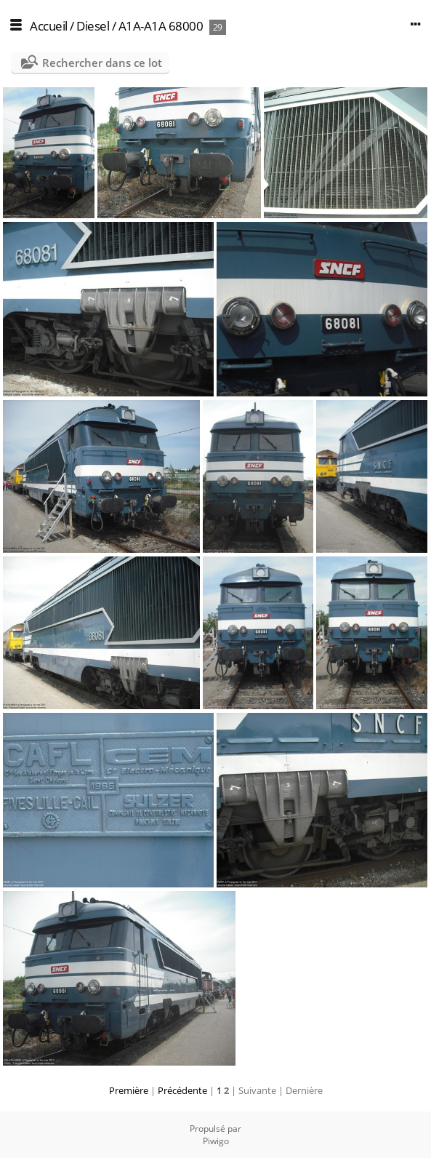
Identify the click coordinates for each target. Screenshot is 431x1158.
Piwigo (216, 1141)
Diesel (92, 25)
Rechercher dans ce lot (102, 62)
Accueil (49, 25)
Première (128, 1090)
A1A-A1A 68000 (161, 25)
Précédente (182, 1090)
